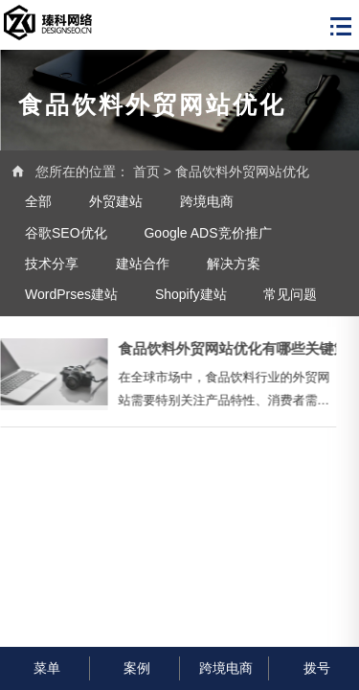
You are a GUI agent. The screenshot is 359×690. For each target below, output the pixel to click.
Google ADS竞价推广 (207, 233)
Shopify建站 (191, 294)
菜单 (44, 668)
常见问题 (290, 294)
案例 (134, 668)
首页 (146, 171)
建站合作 (142, 263)
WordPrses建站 (71, 294)
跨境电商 (207, 201)
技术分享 (52, 263)
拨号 (314, 668)
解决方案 (233, 263)
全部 (38, 201)
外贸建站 (116, 201)
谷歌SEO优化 (66, 233)
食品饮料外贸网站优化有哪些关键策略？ (219, 348)
